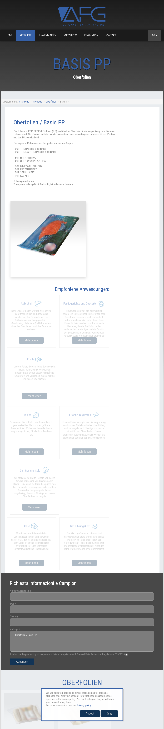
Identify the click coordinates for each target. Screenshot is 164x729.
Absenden (26, 479)
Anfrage (19, 446)
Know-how (70, 35)
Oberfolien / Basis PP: (82, 458)
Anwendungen (48, 35)
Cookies (133, 689)
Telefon (18, 433)
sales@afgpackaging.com (12, 704)
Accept (90, 713)
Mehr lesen (30, 266)
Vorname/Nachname (26, 407)
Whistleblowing (150, 689)
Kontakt (111, 35)
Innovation (92, 35)
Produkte (26, 35)
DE (155, 35)
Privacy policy (84, 705)
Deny (109, 713)
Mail (17, 420)
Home (10, 35)
